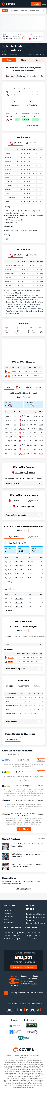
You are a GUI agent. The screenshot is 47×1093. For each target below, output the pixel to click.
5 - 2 (23, 437)
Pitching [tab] (9, 636)
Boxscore (9, 76)
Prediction (21, 76)
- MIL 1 (19, 562)
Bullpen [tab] (9, 686)
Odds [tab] (37, 60)
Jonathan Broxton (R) (12, 714)
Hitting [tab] (17, 636)
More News (41, 839)
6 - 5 (23, 428)
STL (9, 371)
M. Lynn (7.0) (43, 437)
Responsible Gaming (35, 923)
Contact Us (9, 910)
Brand (6, 919)
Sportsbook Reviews (35, 914)
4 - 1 (23, 432)
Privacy (23, 1003)
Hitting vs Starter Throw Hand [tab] (34, 636)
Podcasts (29, 920)
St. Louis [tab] (15, 143)
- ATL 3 (19, 606)
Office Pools (31, 938)
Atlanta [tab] (31, 143)
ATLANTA (33, 500)
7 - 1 (23, 441)
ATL (9, 375)
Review (40, 760)
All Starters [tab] (23, 686)
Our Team (8, 916)
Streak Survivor (32, 932)
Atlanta (16, 50)
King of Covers (32, 935)
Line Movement (32, 125)
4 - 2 (23, 424)
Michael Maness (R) (11, 698)
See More (23, 829)
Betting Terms (23, 397)
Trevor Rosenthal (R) (11, 706)
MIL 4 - (19, 570)
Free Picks (34, 11)
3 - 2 (23, 416)
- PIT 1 (19, 578)
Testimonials (10, 922)
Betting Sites (12, 927)
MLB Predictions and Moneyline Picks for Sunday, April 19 (25, 855)
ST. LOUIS (14, 500)
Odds (44, 11)
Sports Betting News (35, 917)
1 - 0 (23, 420)
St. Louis (16, 46)
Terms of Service (35, 1003)
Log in (36, 4)
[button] (23, 483)
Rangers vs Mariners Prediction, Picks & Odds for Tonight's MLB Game (27, 865)
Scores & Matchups (19, 11)
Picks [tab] (23, 60)
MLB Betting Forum (23, 889)
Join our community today (23, 967)
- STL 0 (19, 574)
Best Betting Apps (12, 938)
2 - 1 (23, 445)
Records (33, 76)
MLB (5, 11)
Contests (31, 927)
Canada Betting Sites (14, 932)
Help (16, 1003)
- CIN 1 (19, 566)
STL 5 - (19, 598)
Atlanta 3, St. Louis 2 (35, 478)
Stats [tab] (9, 60)
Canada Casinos (11, 935)
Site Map (9, 1003)
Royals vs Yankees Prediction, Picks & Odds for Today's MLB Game (27, 845)
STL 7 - (19, 602)
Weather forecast (35, 54)
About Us (9, 905)
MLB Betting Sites (13, 739)
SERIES (38, 387)
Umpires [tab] (37, 686)
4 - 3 (23, 449)
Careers (7, 913)
